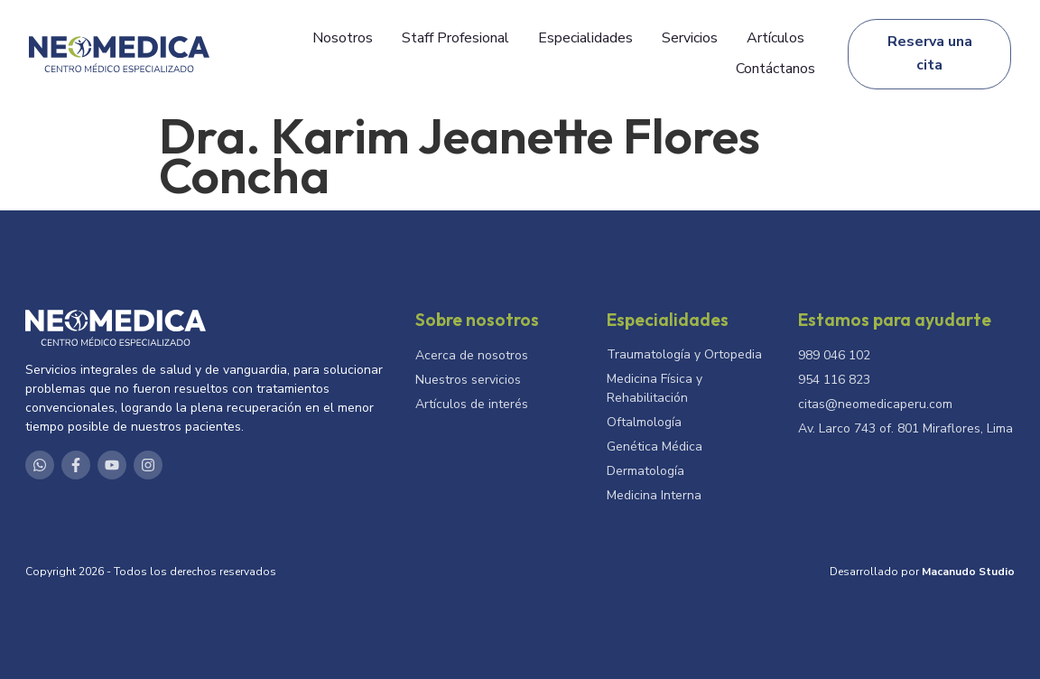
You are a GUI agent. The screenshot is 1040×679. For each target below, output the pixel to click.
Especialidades (585, 38)
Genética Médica (654, 446)
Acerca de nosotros (471, 355)
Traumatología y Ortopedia (684, 354)
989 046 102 (834, 355)
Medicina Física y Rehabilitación (654, 388)
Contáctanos (775, 69)
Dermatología (645, 470)
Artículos (775, 38)
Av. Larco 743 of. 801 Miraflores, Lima (905, 428)
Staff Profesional (455, 38)
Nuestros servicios (468, 379)
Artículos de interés (471, 404)
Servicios (690, 38)
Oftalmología (644, 422)
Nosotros (342, 38)
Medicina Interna (654, 495)
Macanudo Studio (968, 571)
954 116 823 (834, 379)
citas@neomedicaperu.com (875, 404)
